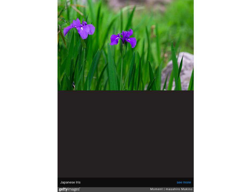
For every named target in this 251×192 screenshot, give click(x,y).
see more (184, 182)
